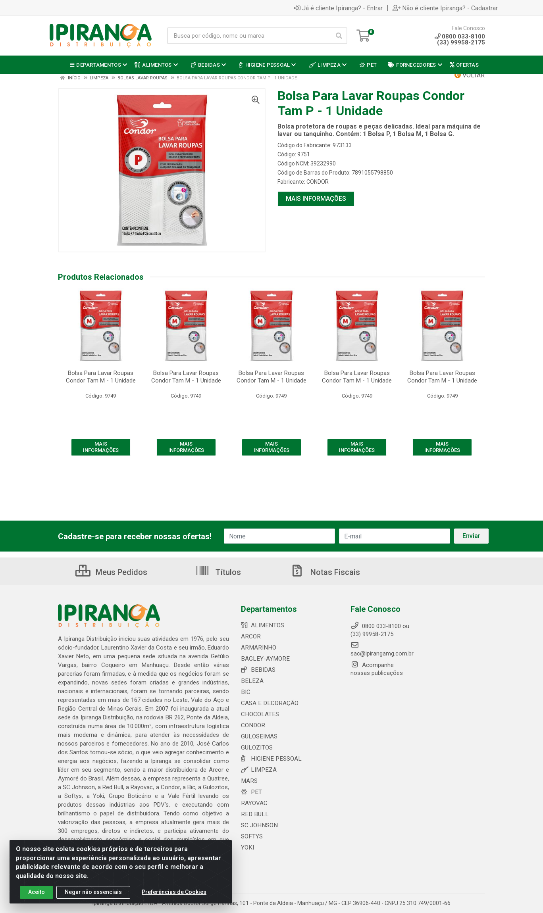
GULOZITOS (256, 747)
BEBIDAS (257, 669)
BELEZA (251, 680)
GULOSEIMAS (258, 736)
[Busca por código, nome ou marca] (249, 35)
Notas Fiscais (325, 572)
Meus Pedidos (111, 572)
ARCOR (250, 636)
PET (251, 792)
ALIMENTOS (262, 625)
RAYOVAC (254, 803)
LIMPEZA (258, 769)
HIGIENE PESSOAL (270, 758)
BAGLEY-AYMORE (264, 658)
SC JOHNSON (259, 825)
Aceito (36, 892)
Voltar (469, 75)
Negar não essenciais (93, 892)
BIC (245, 692)
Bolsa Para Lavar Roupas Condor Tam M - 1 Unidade (101, 376)
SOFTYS (251, 836)
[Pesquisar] (339, 35)
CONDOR (317, 182)
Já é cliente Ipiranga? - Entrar (338, 8)
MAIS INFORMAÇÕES (316, 198)
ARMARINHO (257, 647)
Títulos (218, 572)
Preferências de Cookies (174, 892)
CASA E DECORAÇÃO (269, 703)
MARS (249, 780)
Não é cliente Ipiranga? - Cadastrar (445, 8)
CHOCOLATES (259, 714)
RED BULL (253, 814)
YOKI (247, 847)
